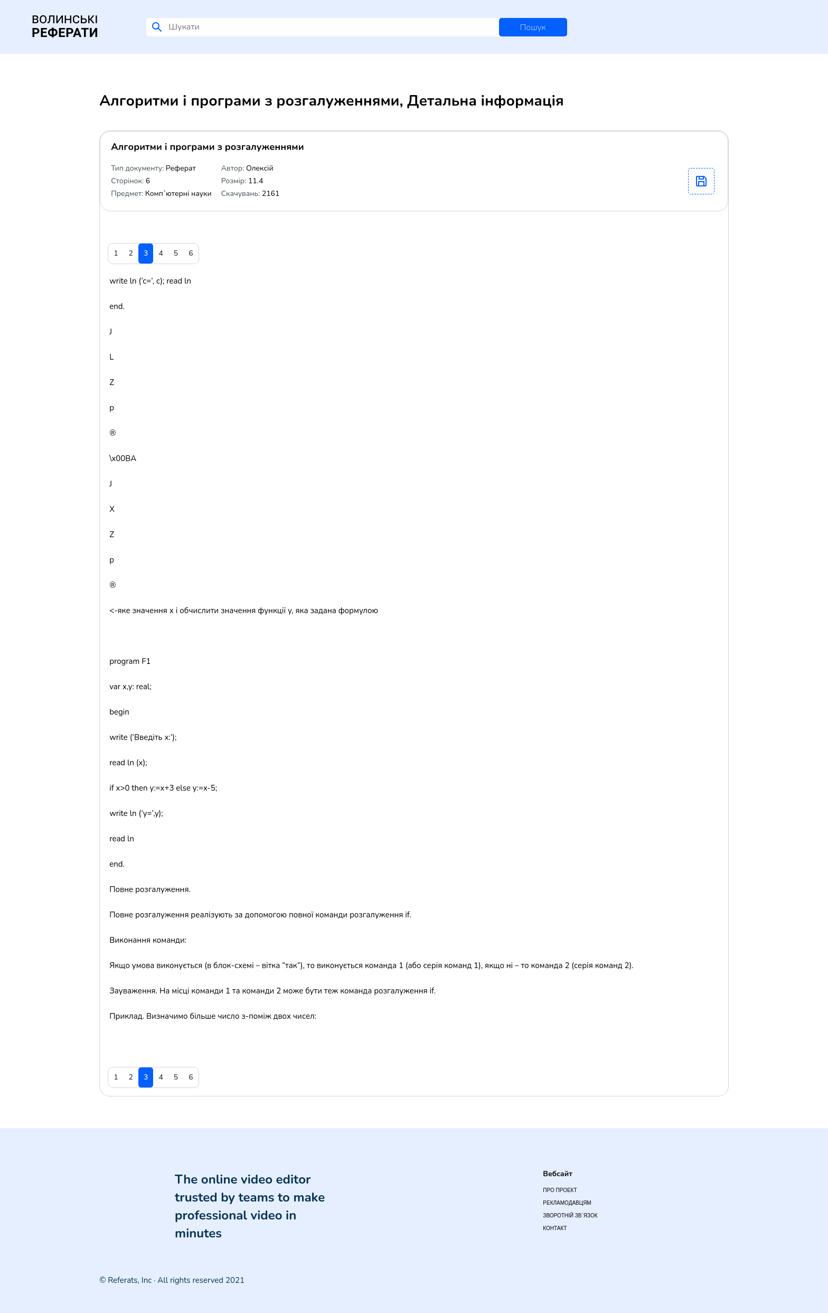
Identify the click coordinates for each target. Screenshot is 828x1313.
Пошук (533, 27)
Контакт (555, 1228)
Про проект (560, 1190)
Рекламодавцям (567, 1203)
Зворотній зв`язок (570, 1215)
